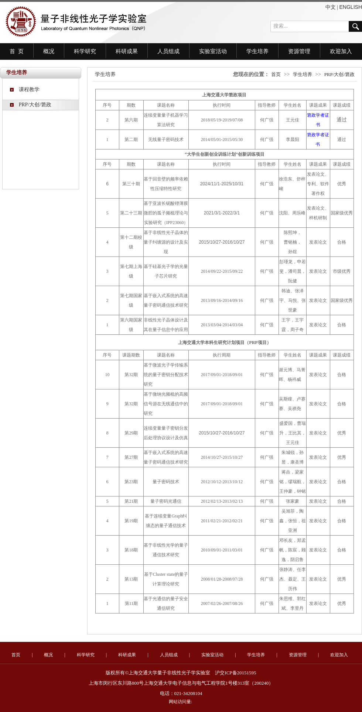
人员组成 (168, 51)
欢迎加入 (341, 51)
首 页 (17, 51)
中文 (330, 7)
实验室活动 (213, 51)
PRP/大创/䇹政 (30, 104)
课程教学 (25, 89)
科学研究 (85, 51)
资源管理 (299, 51)
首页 (276, 74)
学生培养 (257, 51)
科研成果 (127, 51)
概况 (48, 51)
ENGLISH (350, 7)
